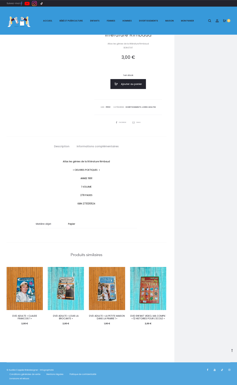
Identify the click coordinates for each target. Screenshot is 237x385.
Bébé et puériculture (71, 20)
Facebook (121, 121)
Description (61, 145)
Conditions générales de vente (24, 373)
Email (137, 121)
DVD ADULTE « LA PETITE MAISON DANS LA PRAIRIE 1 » (107, 316)
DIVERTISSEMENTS (133, 106)
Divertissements (148, 20)
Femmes (111, 20)
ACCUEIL (47, 20)
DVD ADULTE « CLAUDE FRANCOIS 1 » (24, 316)
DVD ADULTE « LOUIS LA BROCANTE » (66, 316)
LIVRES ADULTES (149, 106)
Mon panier (187, 20)
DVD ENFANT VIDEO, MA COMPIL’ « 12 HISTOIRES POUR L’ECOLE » (148, 316)
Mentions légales (54, 373)
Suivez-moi (16, 3)
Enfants (94, 20)
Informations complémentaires (98, 145)
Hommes (127, 20)
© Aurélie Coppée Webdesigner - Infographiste (30, 369)
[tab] (62, 145)
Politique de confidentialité (83, 373)
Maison (169, 20)
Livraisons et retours (19, 377)
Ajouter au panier (128, 84)
